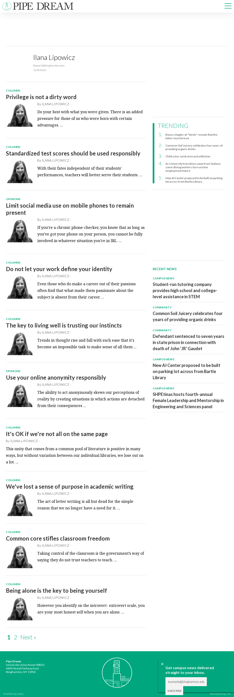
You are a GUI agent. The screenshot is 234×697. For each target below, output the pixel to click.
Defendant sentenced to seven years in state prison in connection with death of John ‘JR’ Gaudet (188, 342)
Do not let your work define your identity (59, 268)
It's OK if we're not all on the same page (57, 433)
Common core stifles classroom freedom (58, 538)
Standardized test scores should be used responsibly (73, 153)
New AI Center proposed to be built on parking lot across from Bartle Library (193, 179)
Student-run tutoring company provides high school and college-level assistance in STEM (185, 290)
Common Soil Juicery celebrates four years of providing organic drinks (194, 147)
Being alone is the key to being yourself (56, 590)
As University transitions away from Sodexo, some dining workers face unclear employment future (193, 167)
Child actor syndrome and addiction (187, 156)
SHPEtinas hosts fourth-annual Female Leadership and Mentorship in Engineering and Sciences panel (188, 400)
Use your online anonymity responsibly (56, 377)
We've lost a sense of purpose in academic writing (70, 486)
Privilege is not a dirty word (41, 96)
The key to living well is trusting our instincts (64, 325)
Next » (28, 637)
